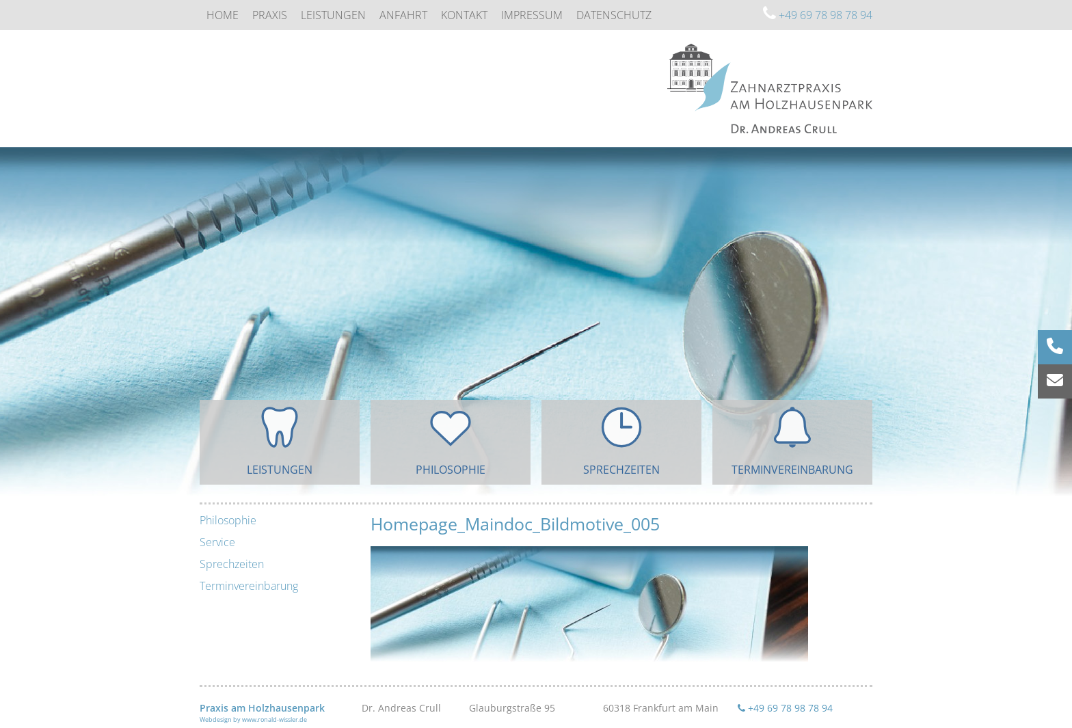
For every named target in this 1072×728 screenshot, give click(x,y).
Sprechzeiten (232, 563)
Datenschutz (614, 15)
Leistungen (333, 15)
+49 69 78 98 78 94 (817, 15)
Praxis (269, 15)
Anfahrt (403, 15)
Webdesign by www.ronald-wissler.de (253, 719)
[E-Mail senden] (1055, 381)
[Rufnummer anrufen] (1055, 347)
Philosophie (228, 520)
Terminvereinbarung (249, 585)
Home (222, 15)
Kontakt (464, 15)
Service (217, 542)
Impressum (532, 15)
